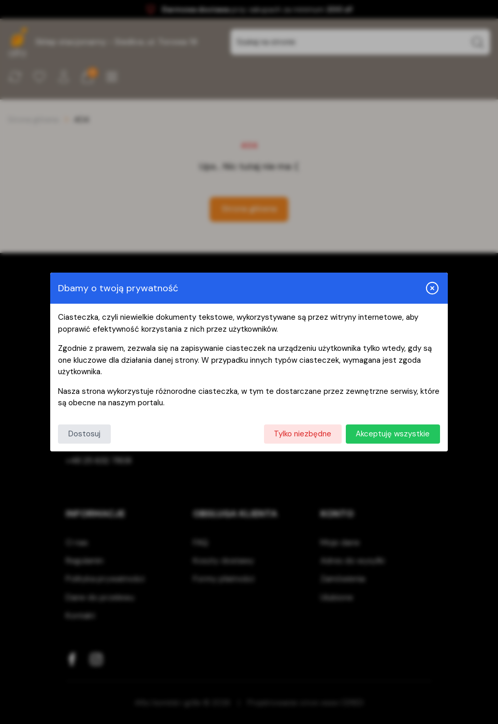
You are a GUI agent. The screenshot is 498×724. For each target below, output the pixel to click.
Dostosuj (84, 434)
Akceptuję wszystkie (393, 434)
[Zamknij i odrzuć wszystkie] (432, 288)
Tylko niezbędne (302, 434)
